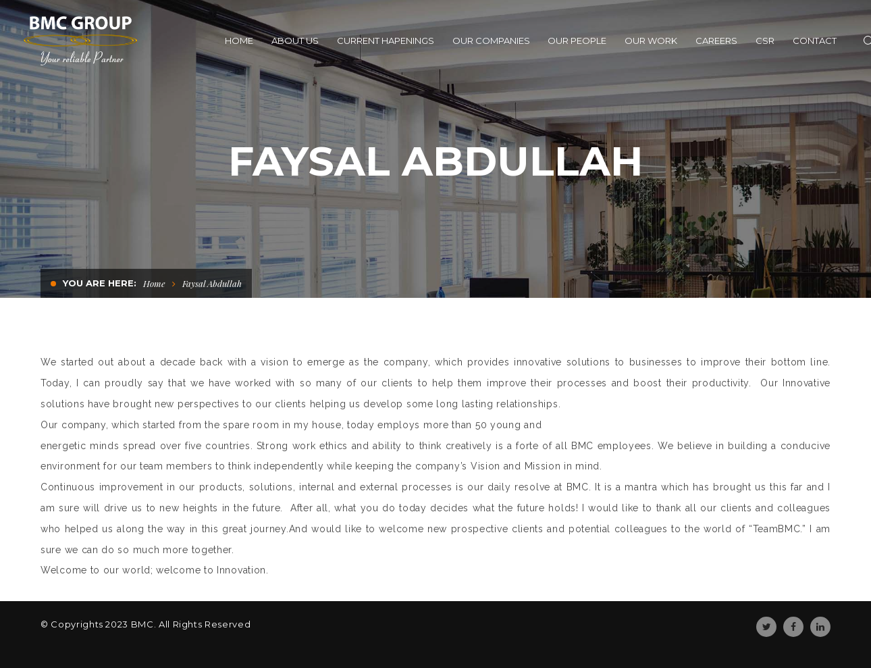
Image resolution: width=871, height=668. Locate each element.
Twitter (766, 627)
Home (154, 283)
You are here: (99, 283)
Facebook (793, 627)
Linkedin (820, 627)
